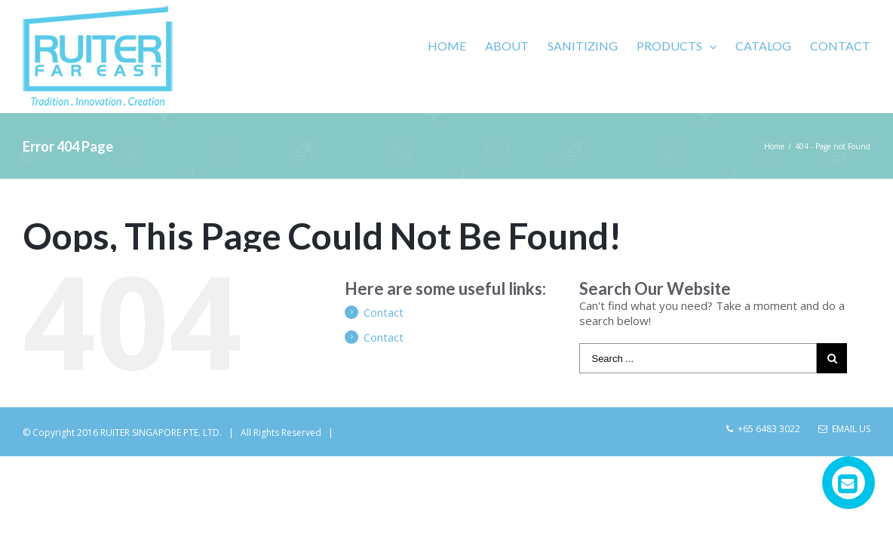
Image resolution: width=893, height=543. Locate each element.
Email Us (844, 428)
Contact (384, 312)
